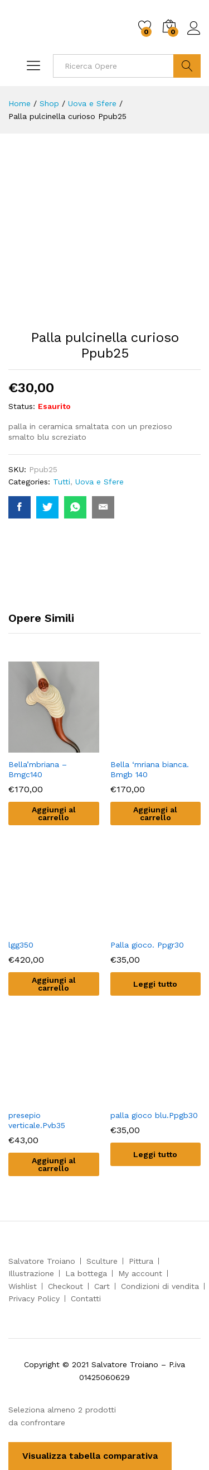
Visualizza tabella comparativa (90, 1455)
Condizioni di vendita (160, 1286)
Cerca (187, 66)
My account (140, 1273)
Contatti (86, 1298)
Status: (21, 406)
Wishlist (22, 1286)
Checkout (65, 1286)
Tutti (61, 481)
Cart (102, 1286)
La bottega (86, 1273)
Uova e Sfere (99, 481)
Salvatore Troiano (41, 1261)
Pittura (141, 1261)
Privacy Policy (34, 1298)
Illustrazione (31, 1273)
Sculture (102, 1261)
